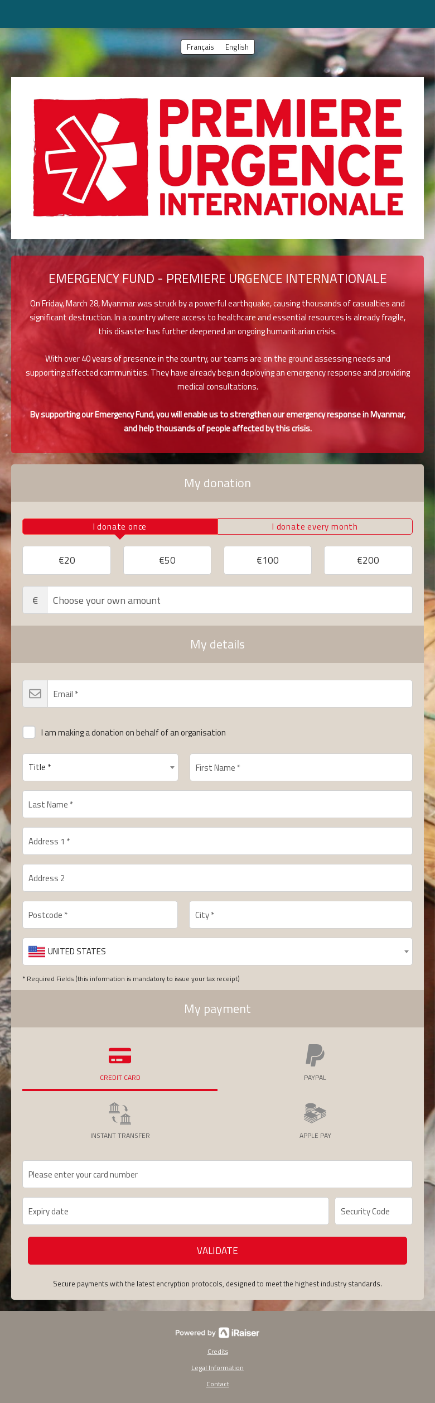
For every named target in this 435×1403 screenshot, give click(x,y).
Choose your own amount (217, 600)
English (237, 46)
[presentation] (120, 527)
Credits (217, 1351)
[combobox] (100, 767)
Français (200, 46)
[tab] (120, 526)
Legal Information (217, 1367)
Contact (217, 1383)
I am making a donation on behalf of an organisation (124, 730)
